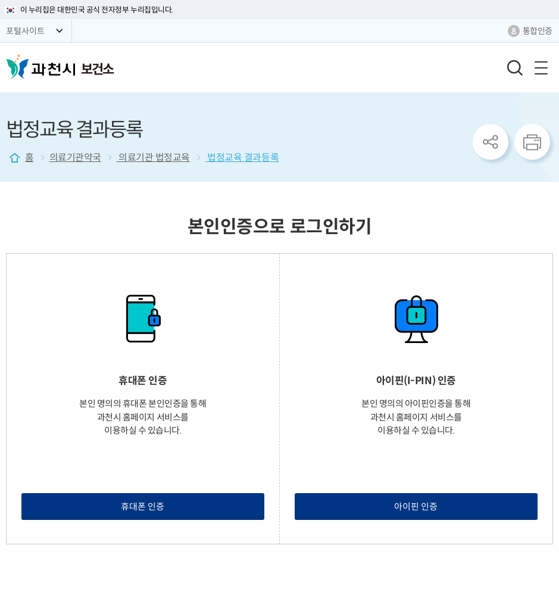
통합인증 (537, 31)
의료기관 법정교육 (153, 157)
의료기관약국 (75, 157)
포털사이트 (25, 31)
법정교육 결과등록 (242, 157)
